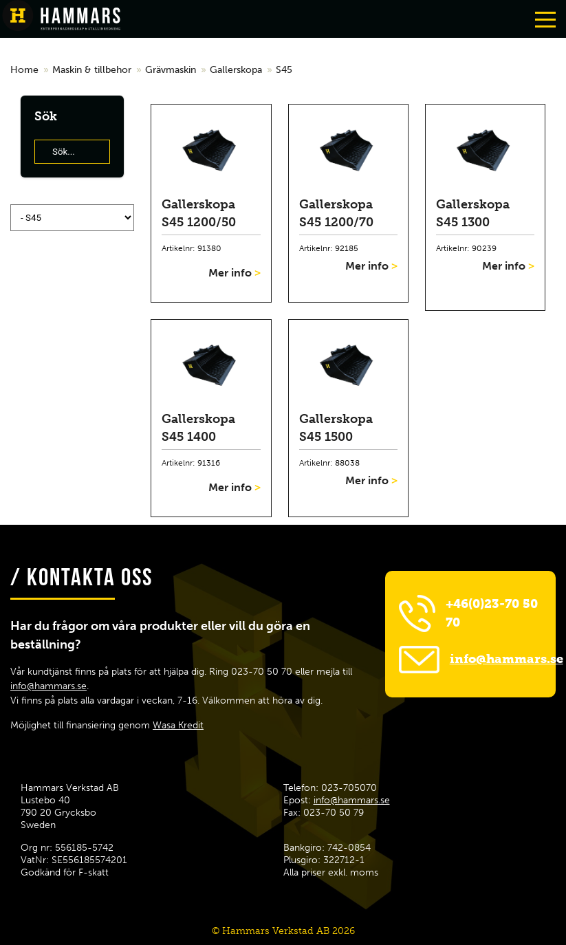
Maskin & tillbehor (91, 70)
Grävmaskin (170, 70)
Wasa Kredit (178, 725)
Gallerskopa (236, 70)
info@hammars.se (48, 686)
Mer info (234, 272)
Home (24, 70)
